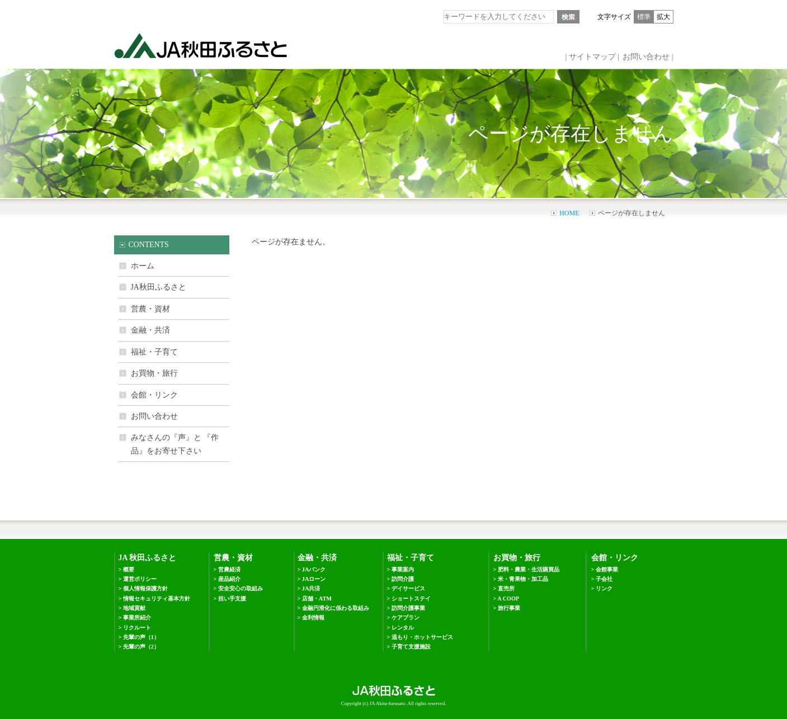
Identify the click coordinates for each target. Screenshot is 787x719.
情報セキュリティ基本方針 (156, 598)
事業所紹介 (137, 617)
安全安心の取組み (240, 588)
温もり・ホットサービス (422, 637)
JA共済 (311, 588)
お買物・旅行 (154, 373)
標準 (644, 17)
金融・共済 (150, 330)
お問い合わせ (646, 57)
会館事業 (607, 569)
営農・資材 (150, 309)
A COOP (508, 598)
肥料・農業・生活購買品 (528, 569)
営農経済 (229, 569)
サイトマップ (592, 57)
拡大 (663, 17)
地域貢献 (134, 608)
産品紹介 (229, 579)
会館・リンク (154, 395)
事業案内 (403, 569)
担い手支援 (232, 598)
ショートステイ (411, 598)
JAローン (314, 579)
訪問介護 (403, 579)
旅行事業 (509, 608)
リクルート (137, 628)
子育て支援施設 (411, 647)
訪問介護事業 (408, 608)
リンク (604, 588)
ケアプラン (406, 617)
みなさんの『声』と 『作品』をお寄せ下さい (175, 444)
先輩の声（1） (141, 637)
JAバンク (314, 569)
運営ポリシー (140, 579)
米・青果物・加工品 (523, 579)
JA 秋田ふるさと (148, 558)
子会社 (604, 579)
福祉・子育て (154, 352)
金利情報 (313, 617)
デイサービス (408, 588)
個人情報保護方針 (145, 588)
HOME (569, 213)
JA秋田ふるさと (158, 287)
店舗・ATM (317, 598)
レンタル (403, 628)
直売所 (506, 588)
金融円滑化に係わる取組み (335, 608)
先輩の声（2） (141, 647)
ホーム (142, 266)
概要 (128, 569)
